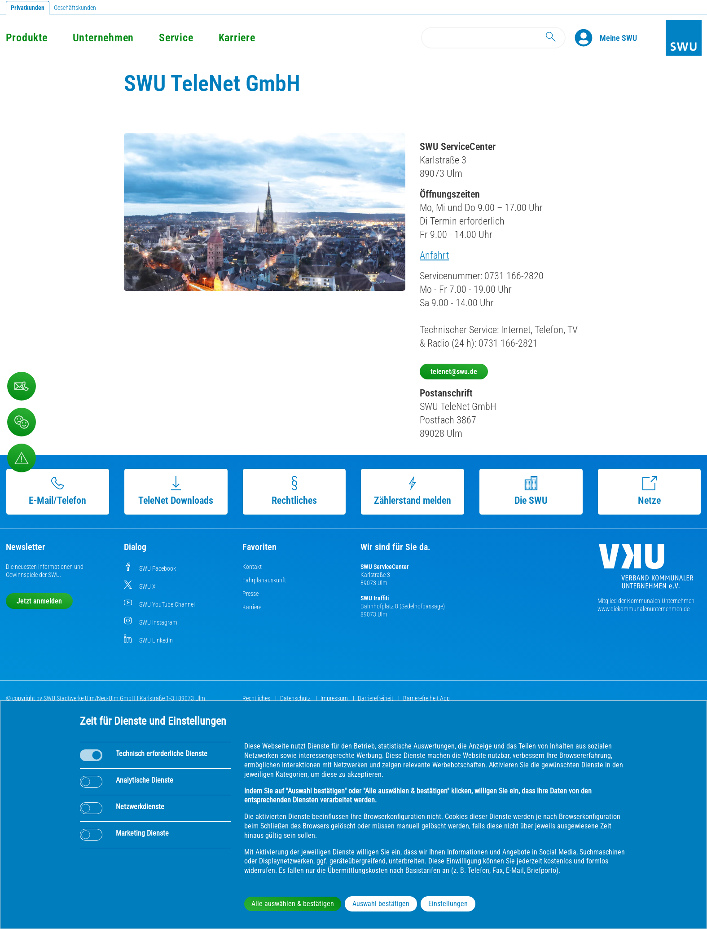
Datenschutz (296, 698)
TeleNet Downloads (175, 491)
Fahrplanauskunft (264, 580)
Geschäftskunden (75, 7)
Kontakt (252, 566)
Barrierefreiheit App (426, 698)
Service (176, 37)
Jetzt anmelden (39, 601)
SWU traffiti (374, 598)
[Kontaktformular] (21, 386)
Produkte (27, 37)
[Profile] (587, 38)
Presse (250, 593)
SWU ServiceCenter (384, 566)
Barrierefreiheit (376, 698)
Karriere (237, 37)
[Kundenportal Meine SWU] (618, 37)
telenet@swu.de (453, 371)
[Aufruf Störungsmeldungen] (21, 458)
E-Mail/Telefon (57, 491)
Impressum (335, 698)
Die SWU (531, 491)
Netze (649, 491)
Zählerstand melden (412, 491)
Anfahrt (434, 255)
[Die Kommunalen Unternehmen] (645, 569)
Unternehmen (103, 37)
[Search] (493, 37)
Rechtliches (294, 491)
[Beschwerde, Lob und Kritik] (21, 422)
